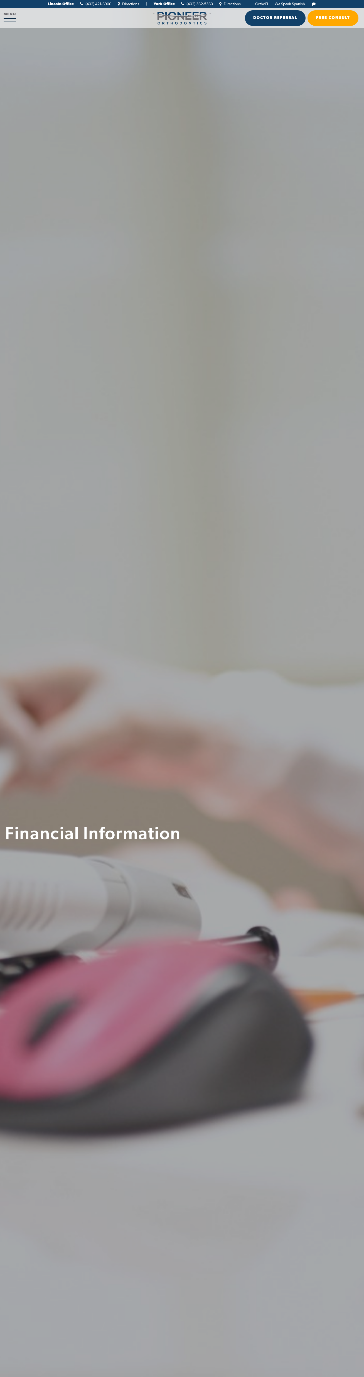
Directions (128, 4)
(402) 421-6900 (95, 4)
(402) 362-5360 (197, 4)
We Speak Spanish (290, 4)
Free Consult (333, 18)
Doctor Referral (275, 18)
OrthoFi (261, 4)
